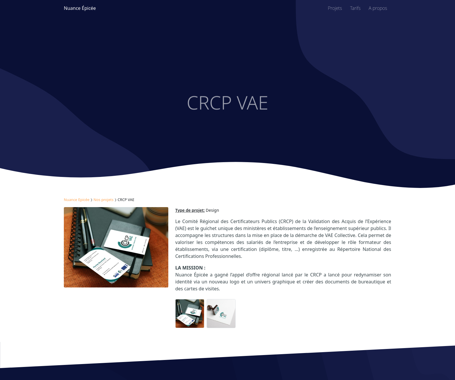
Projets (335, 8)
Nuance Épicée (80, 8)
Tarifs (355, 8)
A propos (378, 8)
